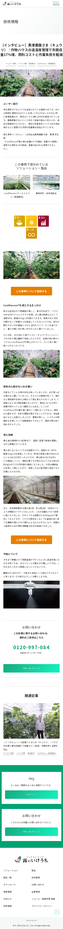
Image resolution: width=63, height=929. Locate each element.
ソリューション (10, 870)
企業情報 (36, 892)
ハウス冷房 (22, 63)
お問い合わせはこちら (31, 668)
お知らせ (7, 899)
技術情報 (36, 877)
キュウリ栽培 (11, 63)
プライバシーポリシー (42, 906)
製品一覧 (7, 877)
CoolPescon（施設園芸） (47, 63)
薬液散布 (32, 63)
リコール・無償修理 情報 (43, 899)
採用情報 (7, 906)
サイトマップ (31, 920)
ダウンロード (9, 885)
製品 (34, 870)
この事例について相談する (31, 291)
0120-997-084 (31, 647)
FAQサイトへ (31, 794)
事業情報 (7, 892)
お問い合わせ (38, 885)
